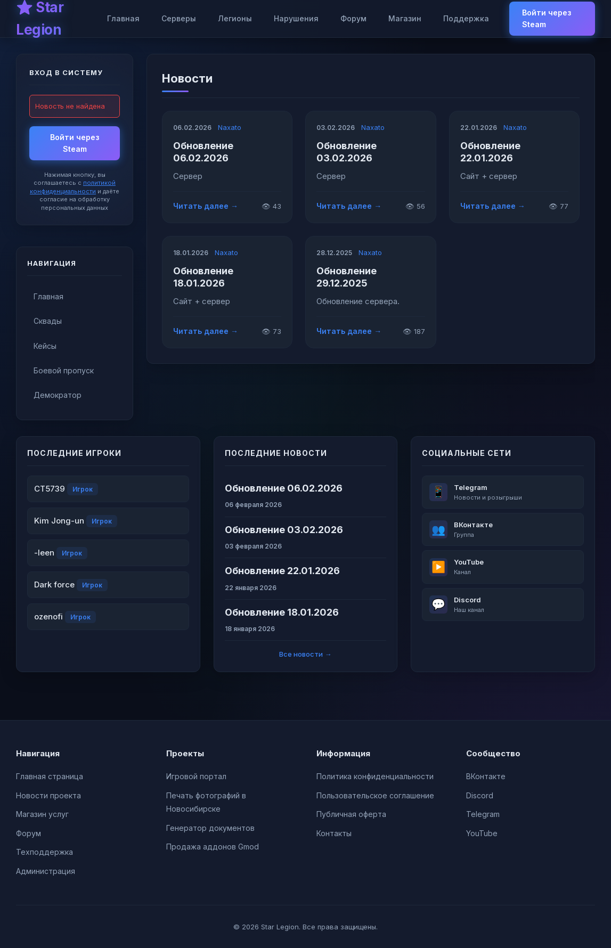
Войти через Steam (546, 18)
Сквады (48, 320)
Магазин (404, 18)
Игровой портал (196, 776)
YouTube (482, 833)
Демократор (58, 394)
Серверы (178, 18)
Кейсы (45, 345)
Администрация (45, 871)
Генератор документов (210, 827)
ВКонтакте (486, 776)
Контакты (334, 833)
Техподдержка (44, 851)
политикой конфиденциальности (73, 186)
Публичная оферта (351, 814)
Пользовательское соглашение (375, 795)
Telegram (483, 814)
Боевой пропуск (64, 370)
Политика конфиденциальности (375, 776)
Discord (479, 795)
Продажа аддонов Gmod (212, 846)
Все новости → (305, 654)
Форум (353, 18)
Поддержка (466, 18)
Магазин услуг (42, 814)
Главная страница (49, 776)
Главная (123, 18)
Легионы (235, 18)
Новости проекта (48, 795)
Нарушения (296, 18)
